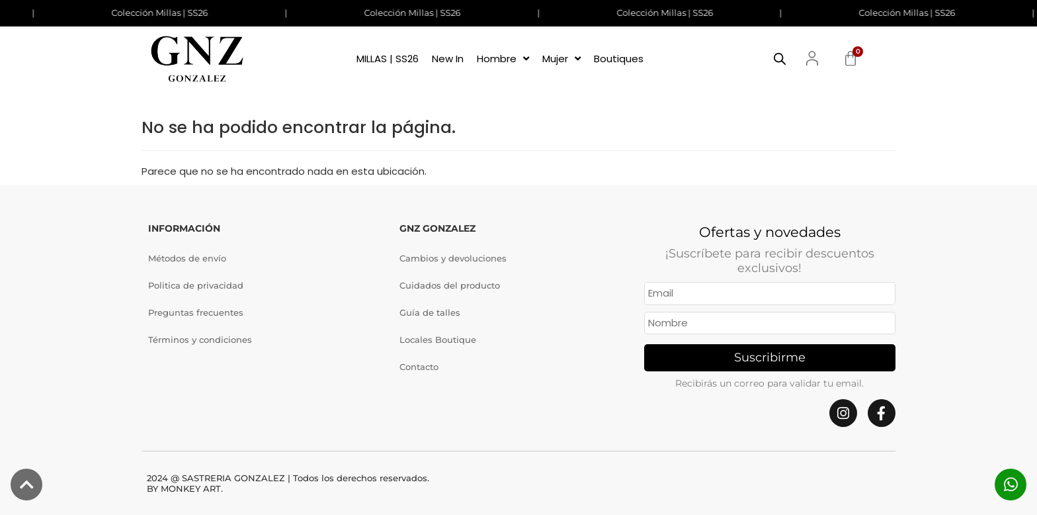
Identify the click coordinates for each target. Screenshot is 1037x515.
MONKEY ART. (192, 488)
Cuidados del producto (449, 285)
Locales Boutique (437, 339)
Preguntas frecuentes (195, 312)
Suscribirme (770, 357)
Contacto (418, 366)
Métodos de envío (187, 258)
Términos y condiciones (200, 339)
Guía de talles (429, 312)
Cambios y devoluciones (453, 258)
